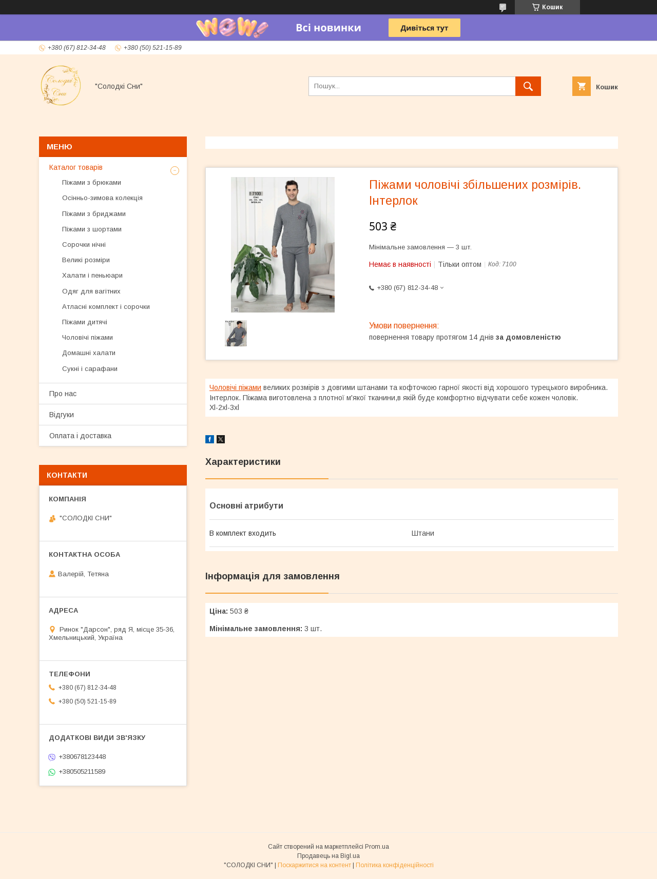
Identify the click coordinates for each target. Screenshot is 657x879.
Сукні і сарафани (90, 369)
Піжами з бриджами (94, 214)
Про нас (62, 393)
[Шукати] (528, 86)
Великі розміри (86, 260)
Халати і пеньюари (92, 275)
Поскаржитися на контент (314, 865)
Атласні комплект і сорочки (106, 306)
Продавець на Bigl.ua (328, 856)
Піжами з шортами (92, 229)
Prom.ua (377, 846)
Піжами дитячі (84, 322)
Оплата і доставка (80, 436)
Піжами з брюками (91, 182)
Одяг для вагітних (91, 291)
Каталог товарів (76, 167)
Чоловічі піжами (235, 387)
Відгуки (61, 415)
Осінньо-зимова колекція (102, 198)
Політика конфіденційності (395, 865)
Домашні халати (88, 353)
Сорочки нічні (84, 244)
